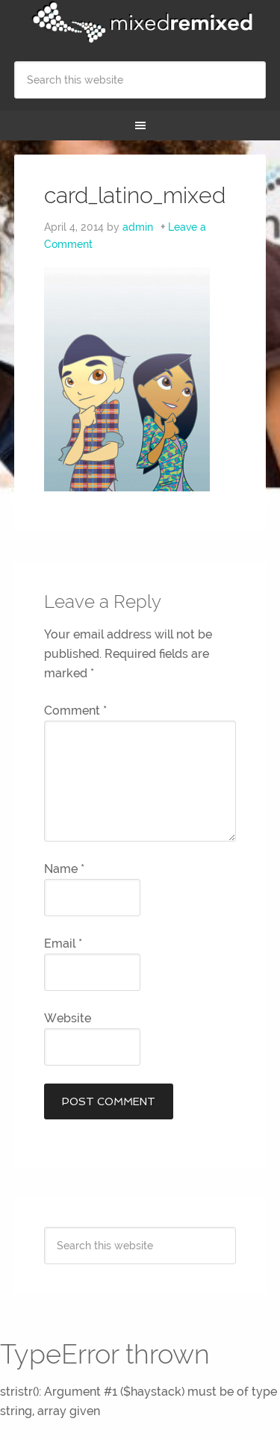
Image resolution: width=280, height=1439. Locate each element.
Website (67, 1018)
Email (63, 943)
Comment (75, 710)
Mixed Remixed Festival (140, 22)
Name (64, 869)
